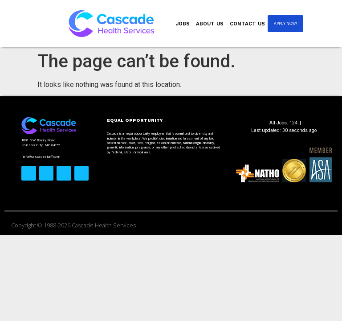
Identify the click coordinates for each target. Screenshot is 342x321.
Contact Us (247, 24)
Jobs (183, 24)
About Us (210, 24)
